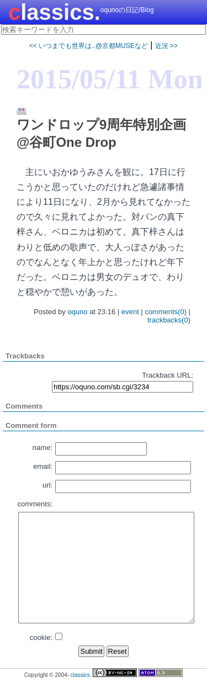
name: (42, 447)
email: (42, 466)
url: (47, 485)
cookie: (41, 637)
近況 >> (166, 46)
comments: (34, 504)
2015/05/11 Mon (110, 78)
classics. (54, 12)
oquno (77, 312)
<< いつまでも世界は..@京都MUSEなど (88, 46)
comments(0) (166, 312)
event (130, 312)
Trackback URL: (167, 375)
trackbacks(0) (168, 320)
